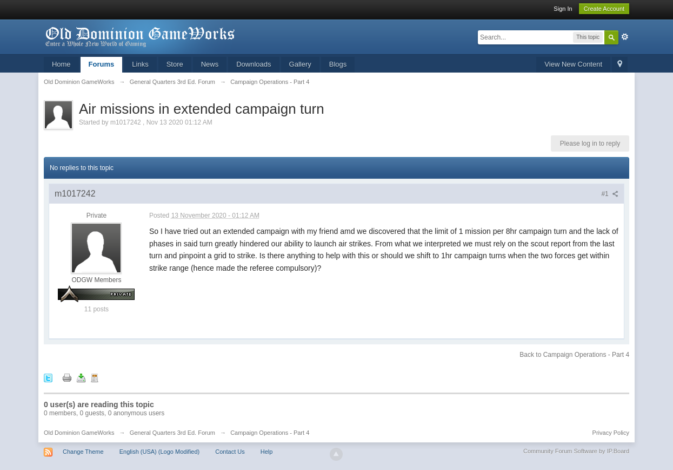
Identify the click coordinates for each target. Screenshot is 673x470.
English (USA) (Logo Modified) (159, 451)
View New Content (573, 64)
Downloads (253, 64)
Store (174, 64)
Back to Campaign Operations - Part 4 (574, 354)
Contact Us (229, 451)
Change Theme (83, 451)
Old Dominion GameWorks (79, 432)
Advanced (625, 36)
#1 (609, 194)
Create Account (604, 8)
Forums (102, 64)
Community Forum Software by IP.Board (576, 451)
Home (61, 64)
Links (140, 64)
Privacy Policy (610, 432)
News (210, 64)
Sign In (563, 8)
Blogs (338, 64)
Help (267, 451)
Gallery (300, 64)
